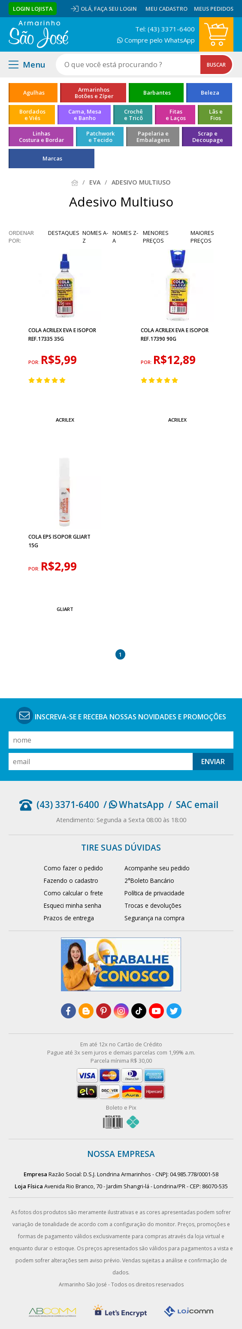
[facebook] (68, 1010)
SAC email (197, 805)
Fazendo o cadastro (71, 880)
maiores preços (202, 236)
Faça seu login (115, 8)
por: (34, 362)
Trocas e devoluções (153, 905)
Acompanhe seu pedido (157, 868)
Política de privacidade (154, 893)
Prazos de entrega (69, 918)
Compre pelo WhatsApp (156, 40)
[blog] (86, 1010)
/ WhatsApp (133, 805)
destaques (63, 233)
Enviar (213, 761)
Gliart (65, 609)
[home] (38, 34)
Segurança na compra (154, 918)
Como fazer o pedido (73, 868)
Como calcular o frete (73, 893)
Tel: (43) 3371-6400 (165, 29)
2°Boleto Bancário (149, 880)
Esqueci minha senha (72, 905)
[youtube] (156, 1010)
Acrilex (65, 419)
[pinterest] (103, 1010)
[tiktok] (138, 1010)
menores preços (156, 236)
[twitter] (174, 1010)
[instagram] (121, 1010)
